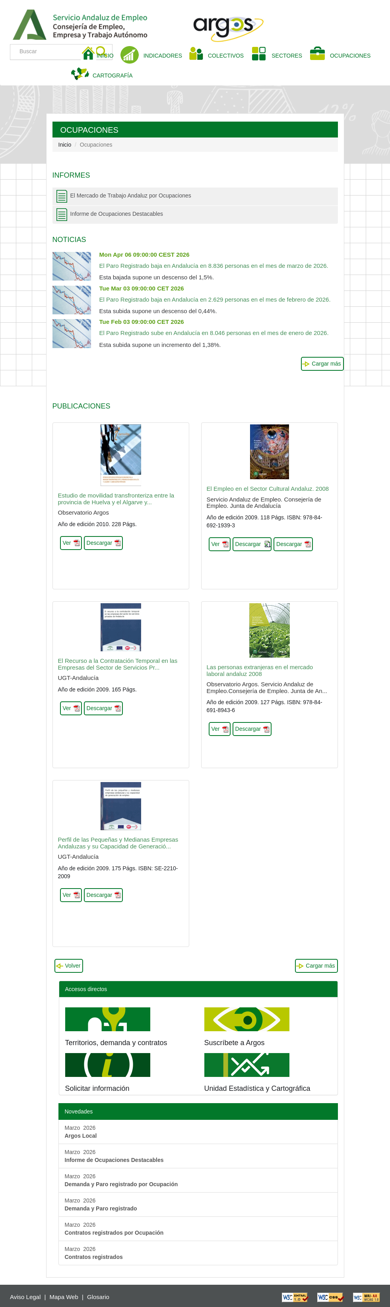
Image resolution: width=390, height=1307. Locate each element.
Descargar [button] (100, 543)
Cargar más (326, 363)
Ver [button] (67, 543)
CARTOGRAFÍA (113, 75)
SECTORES (287, 55)
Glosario (98, 1296)
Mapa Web (64, 1296)
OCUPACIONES (350, 55)
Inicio (65, 144)
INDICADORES (163, 55)
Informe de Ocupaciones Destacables (116, 214)
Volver (73, 965)
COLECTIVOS (229, 55)
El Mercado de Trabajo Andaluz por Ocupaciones (130, 195)
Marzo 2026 (81, 1132)
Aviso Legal (25, 1296)
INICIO (108, 55)
